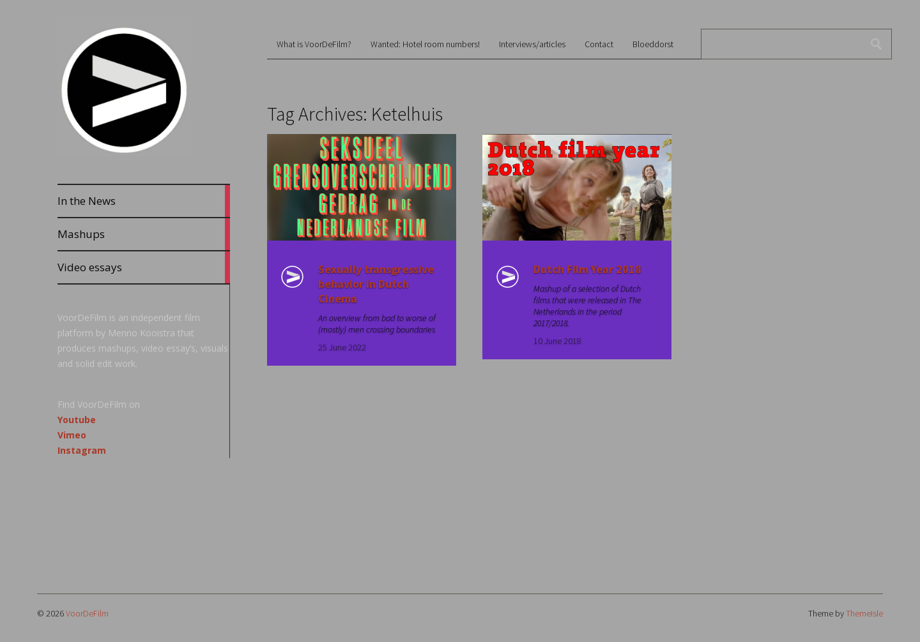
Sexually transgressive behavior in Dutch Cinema (376, 284)
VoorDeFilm (87, 613)
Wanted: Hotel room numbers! (425, 44)
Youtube (76, 420)
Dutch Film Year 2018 (587, 269)
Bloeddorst (652, 44)
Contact (599, 44)
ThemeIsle (864, 613)
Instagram (81, 450)
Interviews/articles (532, 44)
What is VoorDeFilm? (314, 44)
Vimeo (71, 435)
